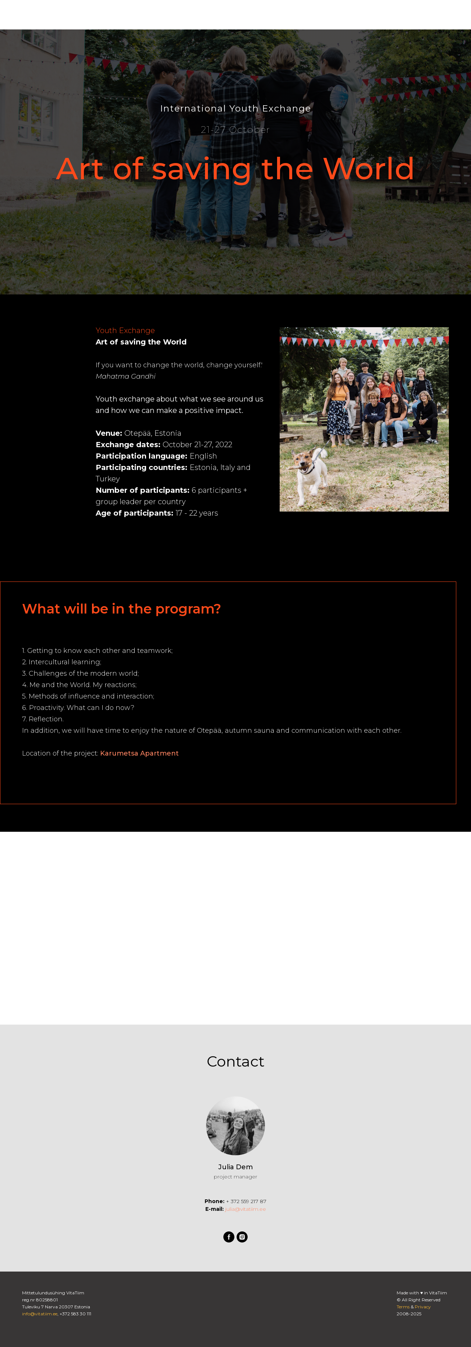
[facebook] (306, 14)
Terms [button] (403, 1306)
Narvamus (267, 15)
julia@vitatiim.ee (245, 1209)
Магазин (199, 15)
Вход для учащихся (381, 14)
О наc (85, 15)
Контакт (232, 15)
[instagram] (322, 14)
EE (450, 15)
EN (436, 15)
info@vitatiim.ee (39, 1313)
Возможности (124, 15)
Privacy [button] (423, 1306)
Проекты (166, 15)
